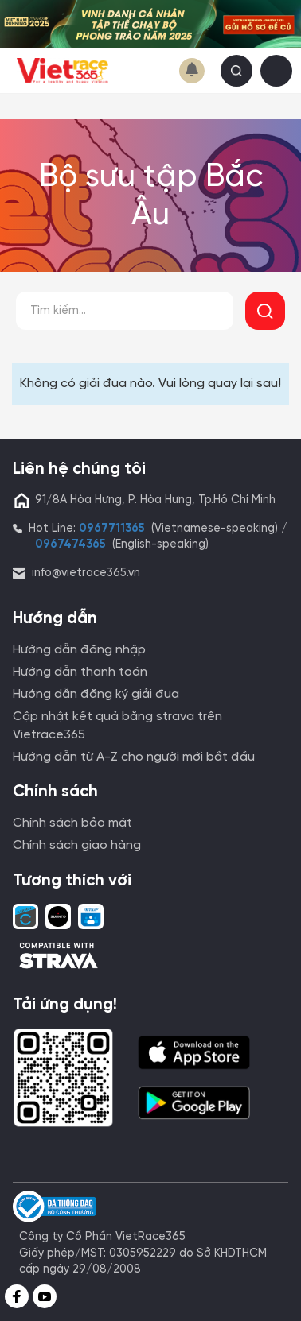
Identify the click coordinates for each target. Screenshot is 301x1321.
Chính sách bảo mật (72, 823)
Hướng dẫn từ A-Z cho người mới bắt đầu (134, 757)
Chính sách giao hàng (77, 845)
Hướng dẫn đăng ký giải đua (96, 694)
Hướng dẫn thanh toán (80, 672)
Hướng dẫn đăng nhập (79, 650)
